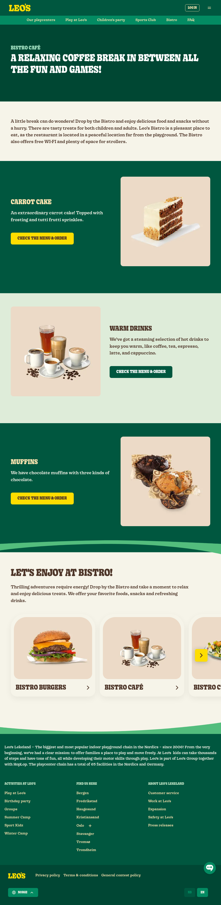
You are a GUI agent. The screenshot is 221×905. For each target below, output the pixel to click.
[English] (202, 892)
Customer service (163, 793)
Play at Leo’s (76, 20)
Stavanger (85, 834)
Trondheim (86, 850)
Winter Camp (16, 833)
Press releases (160, 825)
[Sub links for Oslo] (90, 825)
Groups (10, 809)
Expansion (157, 809)
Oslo (80, 825)
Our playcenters (41, 20)
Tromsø (83, 842)
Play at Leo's (15, 793)
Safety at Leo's (160, 817)
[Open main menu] (209, 8)
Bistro (171, 20)
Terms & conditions (80, 875)
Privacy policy (47, 875)
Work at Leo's (159, 801)
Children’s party (111, 20)
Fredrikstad (86, 801)
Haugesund (86, 809)
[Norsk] (189, 892)
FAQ (191, 20)
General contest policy (121, 875)
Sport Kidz (13, 825)
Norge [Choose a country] (23, 892)
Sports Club (145, 20)
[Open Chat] (210, 868)
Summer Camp (17, 817)
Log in (192, 7)
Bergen (82, 793)
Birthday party (17, 801)
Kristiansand (87, 817)
